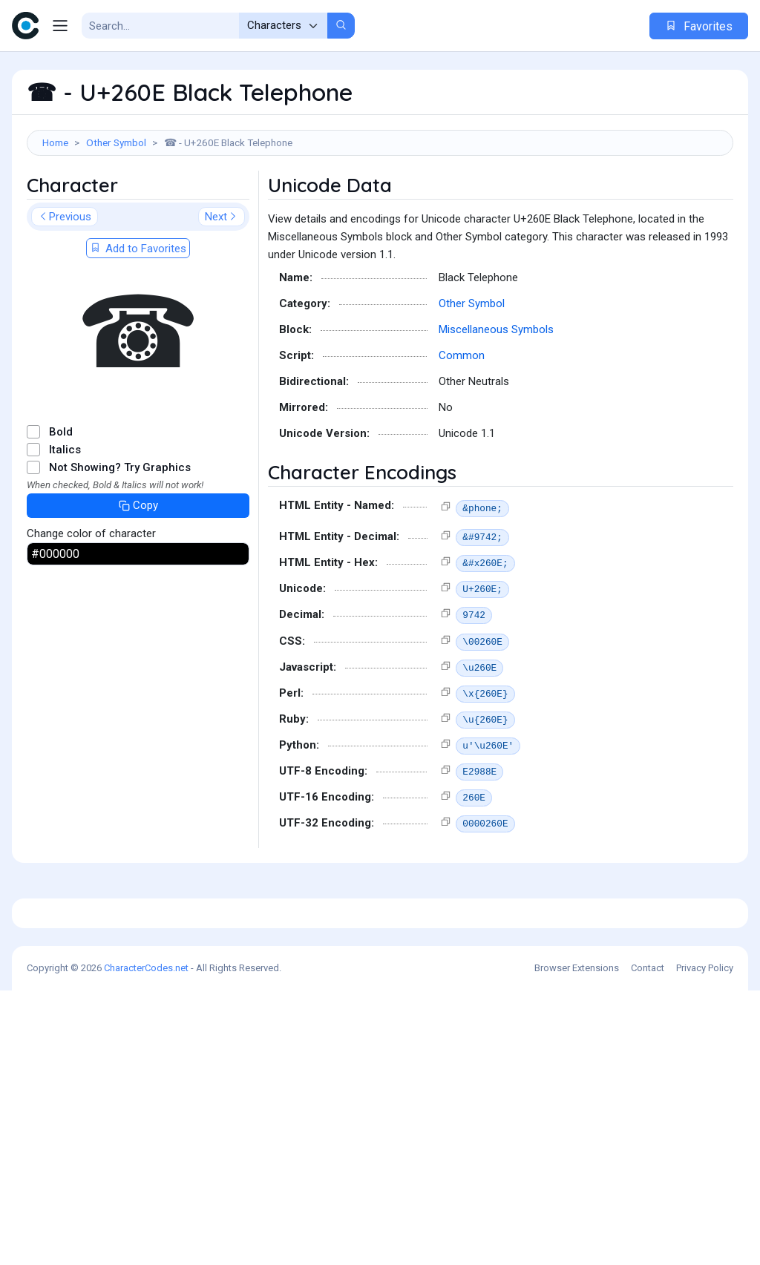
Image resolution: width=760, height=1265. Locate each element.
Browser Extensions (576, 1242)
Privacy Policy (704, 1242)
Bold (61, 498)
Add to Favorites (138, 315)
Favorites (699, 26)
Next (221, 283)
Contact (647, 1242)
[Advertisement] (380, 204)
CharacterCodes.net (146, 1242)
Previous (64, 283)
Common (462, 422)
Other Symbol (116, 142)
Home (55, 142)
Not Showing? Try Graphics (120, 534)
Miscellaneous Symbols (496, 396)
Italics (65, 516)
